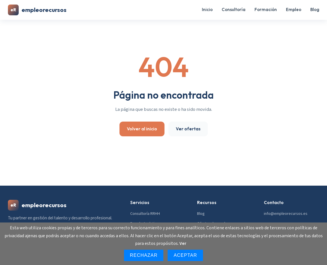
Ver (182, 243)
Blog (314, 9)
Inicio (207, 9)
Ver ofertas (188, 129)
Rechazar (144, 255)
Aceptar (185, 255)
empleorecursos (37, 10)
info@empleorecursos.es (285, 214)
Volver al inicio (142, 129)
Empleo (293, 9)
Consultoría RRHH (145, 214)
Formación (266, 9)
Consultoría (233, 9)
